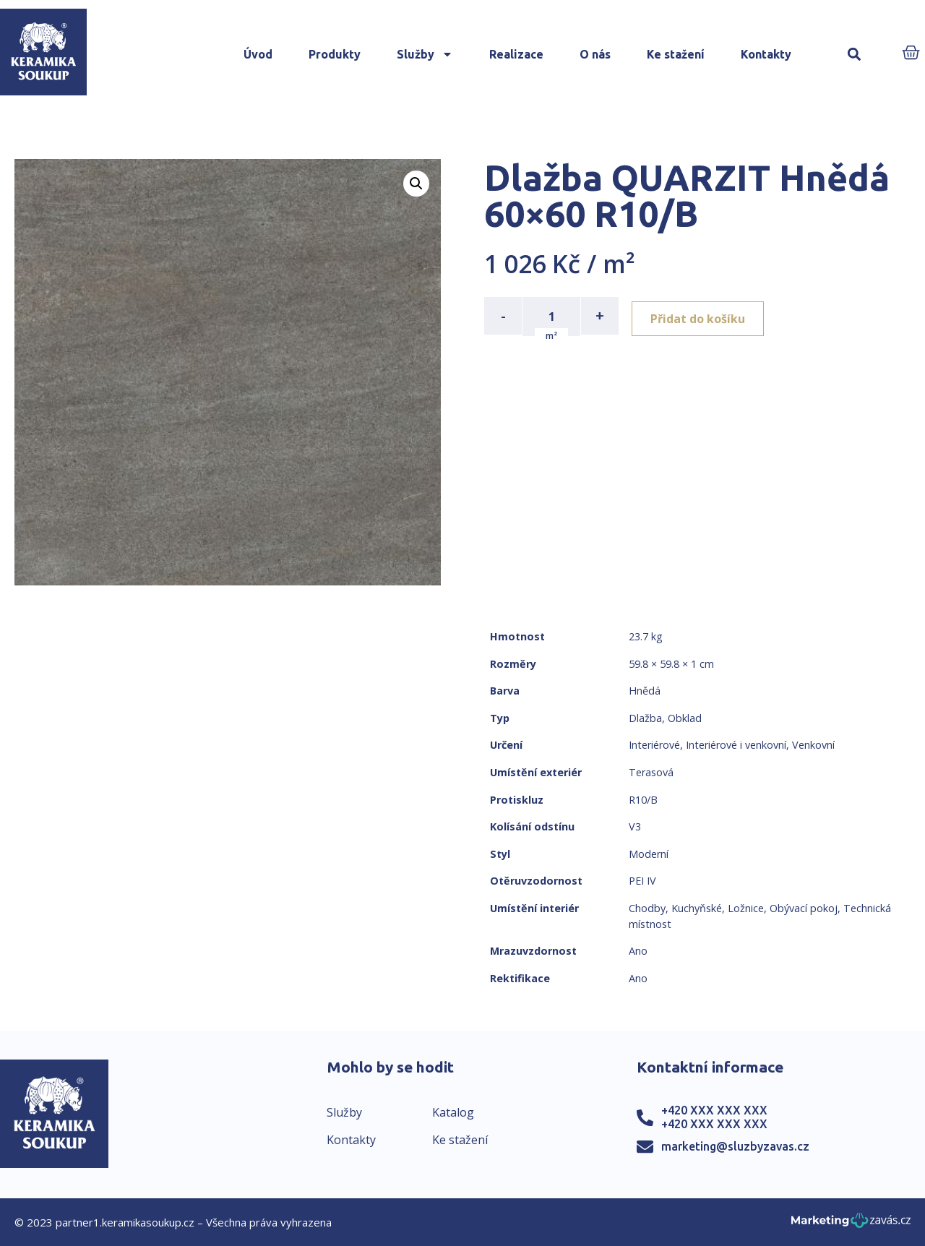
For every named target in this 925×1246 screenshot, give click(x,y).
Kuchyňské (696, 908)
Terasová (651, 772)
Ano (638, 951)
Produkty (335, 54)
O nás (595, 54)
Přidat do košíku (702, 316)
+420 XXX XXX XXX (714, 1110)
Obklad (685, 718)
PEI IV (642, 881)
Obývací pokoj (804, 908)
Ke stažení (676, 54)
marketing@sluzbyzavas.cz (735, 1146)
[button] (854, 54)
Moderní (648, 854)
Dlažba (645, 718)
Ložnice (746, 908)
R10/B (643, 800)
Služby (425, 54)
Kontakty (766, 54)
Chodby (647, 908)
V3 (635, 826)
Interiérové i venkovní (736, 745)
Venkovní (813, 745)
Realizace (516, 54)
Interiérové (654, 745)
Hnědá (645, 690)
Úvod (258, 54)
